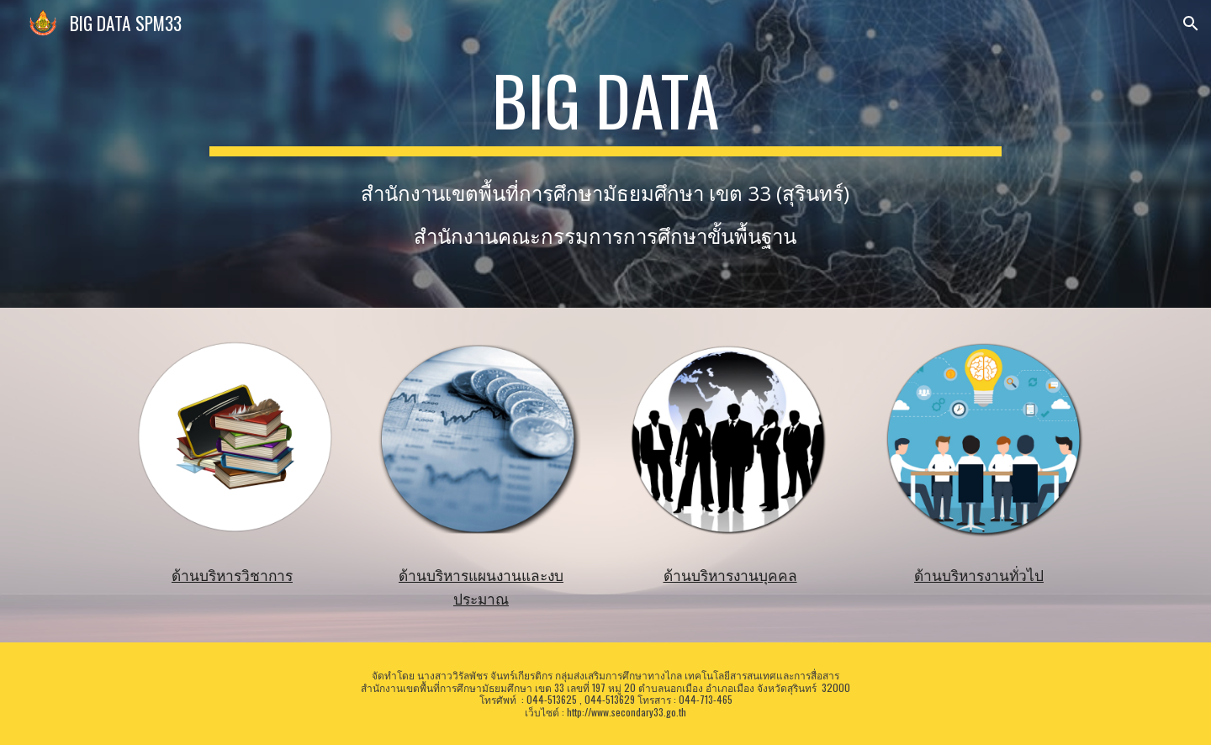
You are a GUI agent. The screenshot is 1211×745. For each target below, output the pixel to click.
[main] (605, 107)
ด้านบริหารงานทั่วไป (979, 575)
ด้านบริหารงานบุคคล (730, 575)
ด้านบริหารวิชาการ (232, 575)
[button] (1191, 23)
